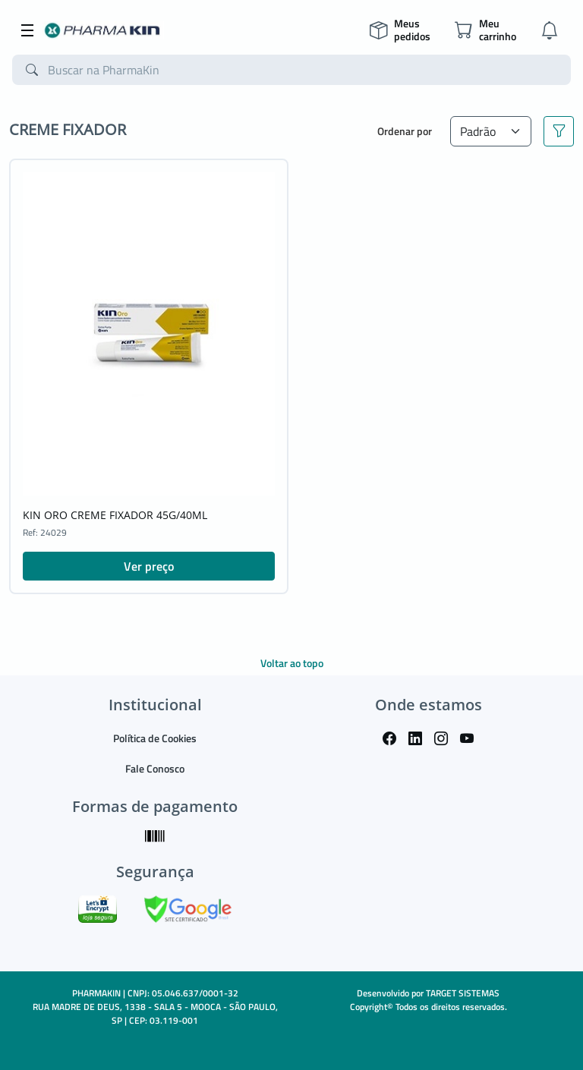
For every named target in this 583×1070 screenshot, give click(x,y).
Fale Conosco (154, 768)
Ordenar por (404, 131)
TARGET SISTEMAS (462, 993)
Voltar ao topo (291, 663)
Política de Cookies (155, 738)
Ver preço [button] (149, 566)
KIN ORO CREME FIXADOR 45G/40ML (115, 515)
